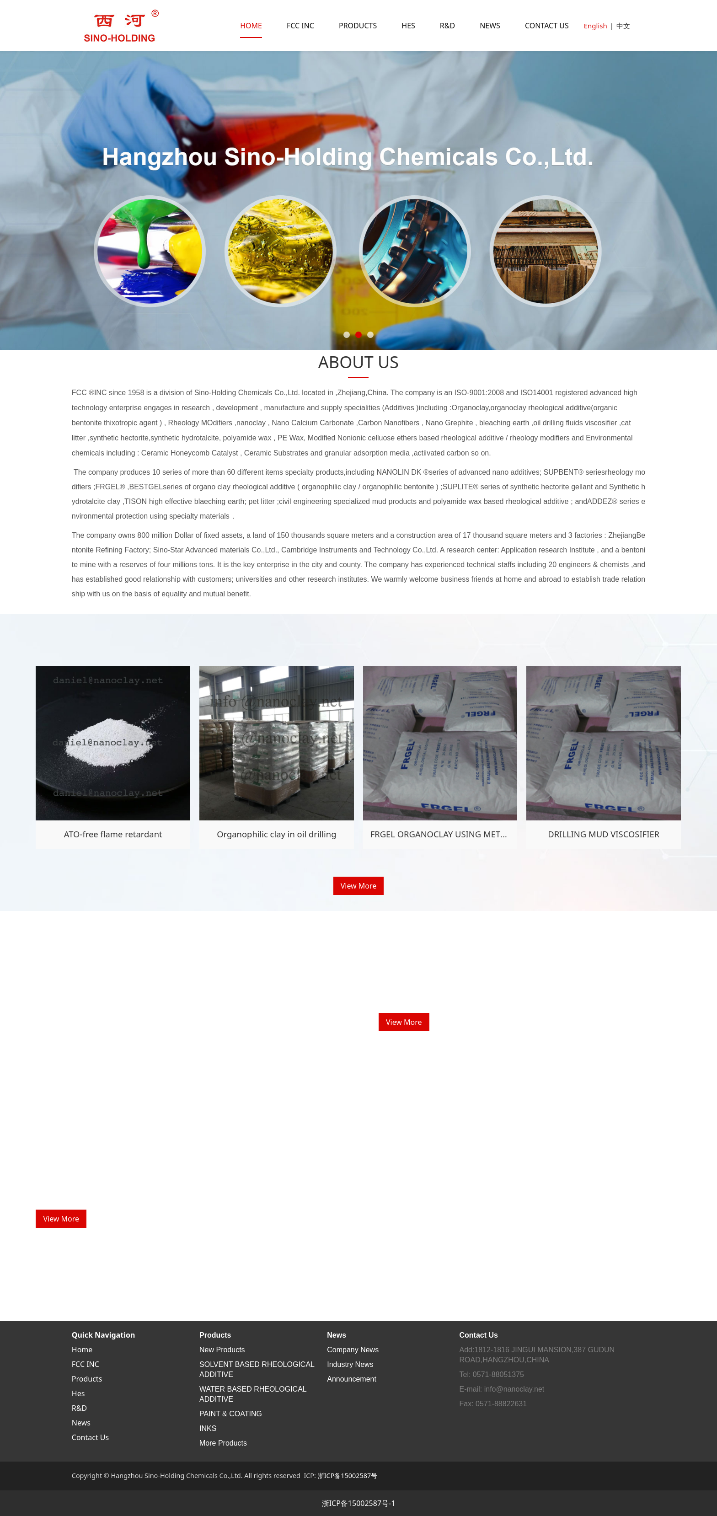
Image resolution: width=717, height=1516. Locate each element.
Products (87, 1379)
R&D (447, 26)
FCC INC (300, 26)
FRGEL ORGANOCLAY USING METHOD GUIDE (458, 834)
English (595, 25)
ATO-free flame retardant (113, 834)
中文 (623, 25)
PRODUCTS (358, 26)
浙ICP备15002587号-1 (359, 1503)
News (81, 1423)
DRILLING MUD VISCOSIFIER (603, 834)
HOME (251, 26)
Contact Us (90, 1437)
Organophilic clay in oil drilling (276, 834)
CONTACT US (547, 26)
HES (408, 26)
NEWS (490, 26)
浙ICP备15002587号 (348, 1475)
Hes (78, 1393)
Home (82, 1350)
